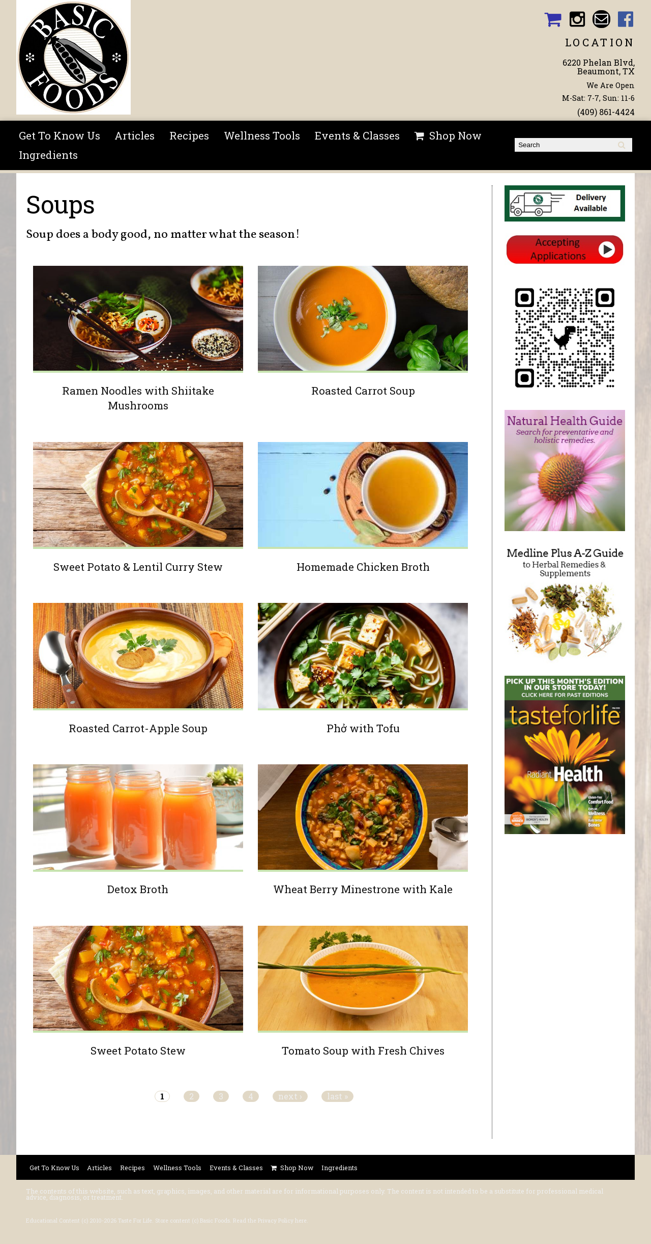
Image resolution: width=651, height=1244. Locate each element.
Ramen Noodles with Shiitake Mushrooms (138, 397)
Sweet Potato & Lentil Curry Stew (138, 567)
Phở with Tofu (363, 728)
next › (290, 1096)
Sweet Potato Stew (138, 1050)
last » (337, 1096)
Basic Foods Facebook (626, 19)
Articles (134, 135)
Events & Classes (357, 135)
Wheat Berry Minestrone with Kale (363, 889)
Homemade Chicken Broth (363, 567)
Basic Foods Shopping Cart (552, 19)
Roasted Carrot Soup (363, 390)
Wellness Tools (262, 135)
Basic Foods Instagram (577, 19)
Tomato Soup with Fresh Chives (363, 1050)
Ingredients (48, 155)
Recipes (189, 135)
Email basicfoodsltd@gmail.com (601, 19)
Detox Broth (137, 889)
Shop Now (455, 135)
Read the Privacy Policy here (270, 1220)
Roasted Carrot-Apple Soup (138, 728)
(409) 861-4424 (606, 111)
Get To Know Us (59, 135)
